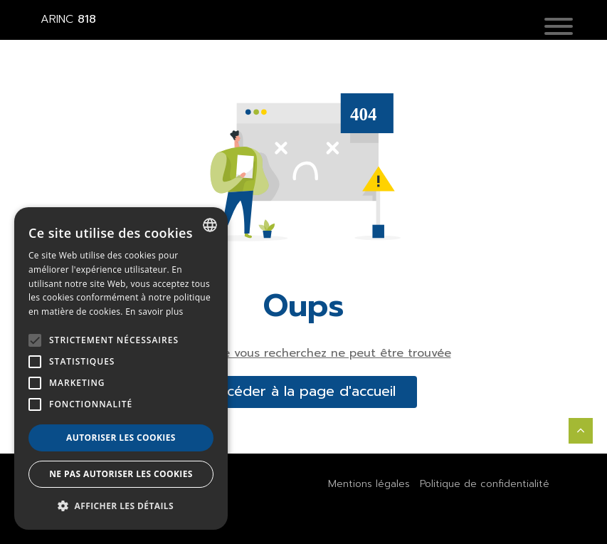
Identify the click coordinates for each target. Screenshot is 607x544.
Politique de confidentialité (484, 483)
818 (68, 19)
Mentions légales (369, 483)
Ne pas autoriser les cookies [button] (121, 474)
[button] (558, 27)
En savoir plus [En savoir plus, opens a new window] (154, 311)
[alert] (121, 368)
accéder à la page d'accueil (304, 391)
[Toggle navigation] (569, 27)
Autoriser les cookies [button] (121, 437)
